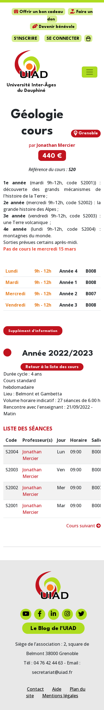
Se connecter (63, 39)
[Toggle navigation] (89, 72)
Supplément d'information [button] (32, 331)
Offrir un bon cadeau (38, 12)
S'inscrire (25, 39)
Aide (56, 689)
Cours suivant (83, 526)
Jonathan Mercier (56, 145)
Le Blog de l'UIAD (53, 628)
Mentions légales (60, 696)
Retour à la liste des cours (52, 367)
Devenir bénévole (53, 27)
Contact (35, 689)
